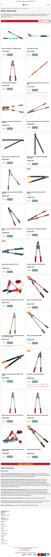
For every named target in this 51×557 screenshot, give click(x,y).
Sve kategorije (3, 8)
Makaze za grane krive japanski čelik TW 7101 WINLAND (38, 121)
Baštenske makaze (16, 8)
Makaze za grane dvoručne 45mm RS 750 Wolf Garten (12, 415)
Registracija (3, 524)
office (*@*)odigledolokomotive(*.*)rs (26, 550)
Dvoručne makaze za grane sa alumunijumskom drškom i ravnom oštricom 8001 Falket (13, 336)
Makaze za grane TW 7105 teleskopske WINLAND (36, 228)
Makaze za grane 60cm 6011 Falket (34, 449)
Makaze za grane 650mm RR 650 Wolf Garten (36, 264)
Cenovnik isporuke (4, 540)
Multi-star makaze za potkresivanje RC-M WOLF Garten (12, 299)
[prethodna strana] (19, 464)
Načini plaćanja (3, 534)
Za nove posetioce (4, 530)
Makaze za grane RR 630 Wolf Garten (9, 82)
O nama (2, 537)
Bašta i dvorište (9, 8)
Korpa (2, 527)
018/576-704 (23, 1)
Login (2, 523)
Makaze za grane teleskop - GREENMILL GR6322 (11, 48)
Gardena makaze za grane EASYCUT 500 (10, 264)
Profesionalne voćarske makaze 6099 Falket (35, 374)
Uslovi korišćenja (4, 533)
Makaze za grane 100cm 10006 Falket (34, 335)
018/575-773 (19, 1)
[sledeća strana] (32, 464)
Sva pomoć (3, 531)
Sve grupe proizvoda (4, 543)
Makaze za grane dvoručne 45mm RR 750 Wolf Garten (37, 415)
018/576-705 (28, 1)
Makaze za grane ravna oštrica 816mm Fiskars (11, 156)
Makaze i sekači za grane (24, 8)
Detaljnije (4, 54)
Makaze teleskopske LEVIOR (32, 48)
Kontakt (2, 539)
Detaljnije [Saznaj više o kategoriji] (10, 17)
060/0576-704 (33, 1)
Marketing (2, 542)
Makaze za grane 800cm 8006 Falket (34, 299)
